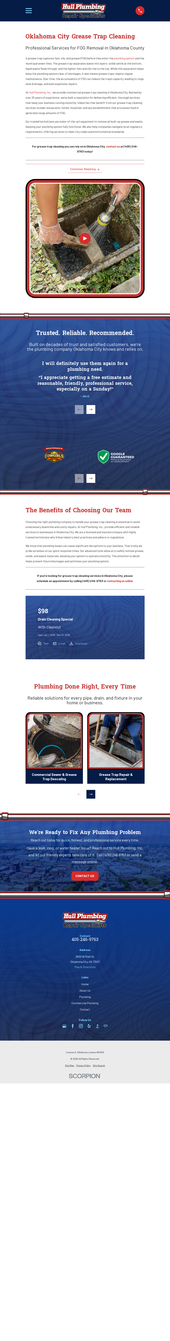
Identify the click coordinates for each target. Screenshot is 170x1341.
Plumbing (85, 996)
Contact (85, 1009)
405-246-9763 (85, 940)
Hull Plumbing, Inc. (40, 92)
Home (85, 984)
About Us (84, 990)
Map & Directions (85, 967)
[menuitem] (69, 1065)
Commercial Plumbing (85, 1003)
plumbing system (124, 58)
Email (62, 643)
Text (46, 643)
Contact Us (85, 876)
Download (81, 643)
